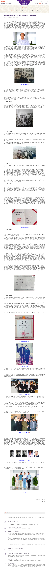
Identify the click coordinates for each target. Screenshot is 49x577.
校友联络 (7, 3)
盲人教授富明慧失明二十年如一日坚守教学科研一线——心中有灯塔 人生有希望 (19, 553)
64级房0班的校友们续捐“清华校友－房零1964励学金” (15, 559)
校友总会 (46, 3)
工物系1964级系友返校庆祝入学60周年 (13, 521)
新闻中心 (4, 3)
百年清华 (39, 3)
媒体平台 (36, 3)
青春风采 (22, 10)
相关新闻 (7, 512)
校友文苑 (27, 10)
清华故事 (17, 10)
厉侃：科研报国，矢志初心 (11, 563)
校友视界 (37, 10)
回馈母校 (10, 3)
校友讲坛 (32, 10)
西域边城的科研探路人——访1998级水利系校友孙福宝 (15, 548)
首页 (2, 3)
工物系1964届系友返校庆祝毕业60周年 (13, 537)
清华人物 (12, 10)
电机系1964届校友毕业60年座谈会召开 (13, 531)
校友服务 (42, 3)
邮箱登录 (3, 1)
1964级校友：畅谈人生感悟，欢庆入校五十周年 (14, 527)
